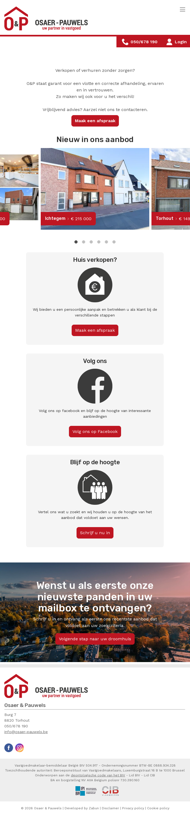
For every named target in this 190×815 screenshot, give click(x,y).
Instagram (19, 747)
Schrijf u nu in (95, 532)
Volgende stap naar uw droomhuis (95, 638)
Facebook (8, 747)
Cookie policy (158, 808)
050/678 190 (16, 726)
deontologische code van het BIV (98, 775)
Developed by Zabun (82, 808)
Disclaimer (110, 808)
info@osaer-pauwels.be (26, 732)
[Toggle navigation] (182, 9)
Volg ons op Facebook (95, 431)
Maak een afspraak (95, 120)
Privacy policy (133, 808)
